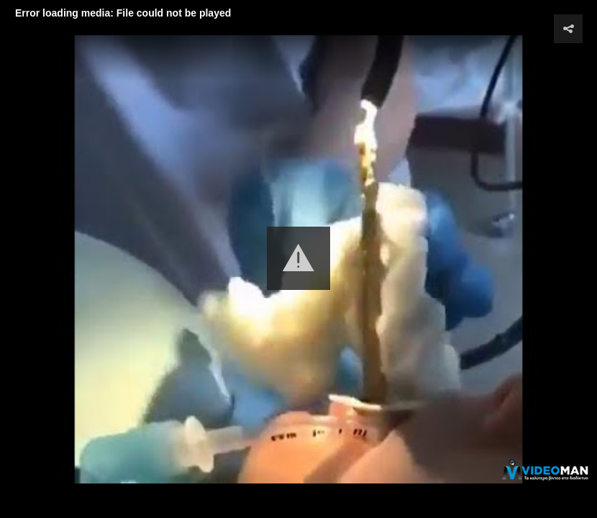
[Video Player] (298, 259)
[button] (298, 258)
